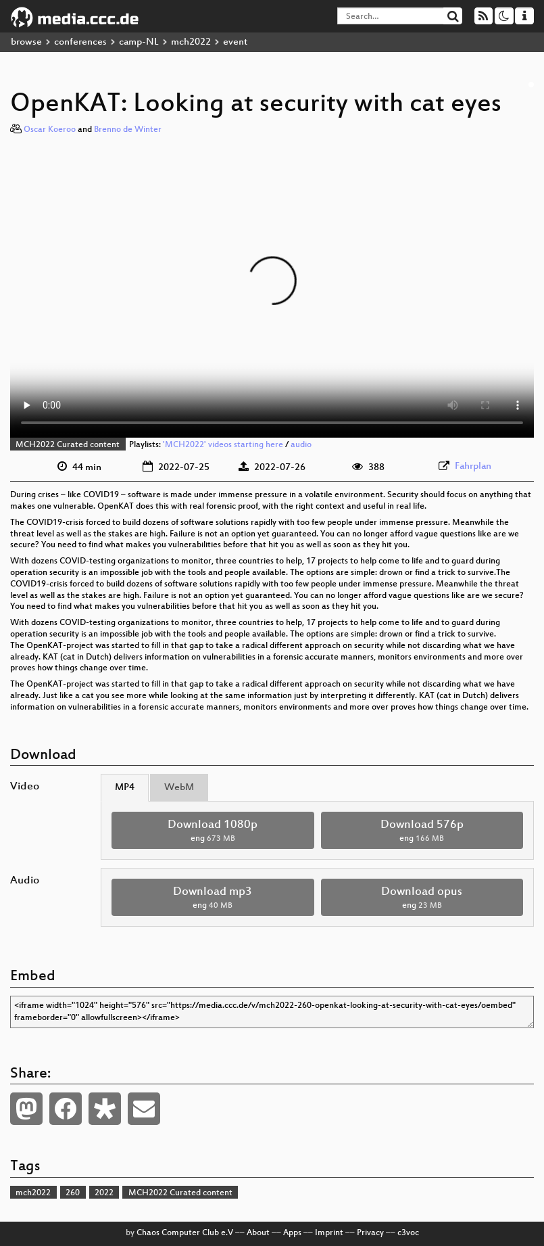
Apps (292, 1233)
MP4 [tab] (124, 787)
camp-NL (139, 42)
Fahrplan (473, 466)
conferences (80, 42)
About (258, 1233)
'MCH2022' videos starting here (223, 445)
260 (73, 1193)
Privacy (370, 1233)
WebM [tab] (179, 787)
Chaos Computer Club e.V (185, 1233)
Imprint (329, 1233)
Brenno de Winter (128, 130)
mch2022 (191, 42)
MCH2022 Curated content (68, 445)
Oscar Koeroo (50, 130)
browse (26, 42)
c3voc (408, 1233)
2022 (104, 1193)
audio (301, 445)
